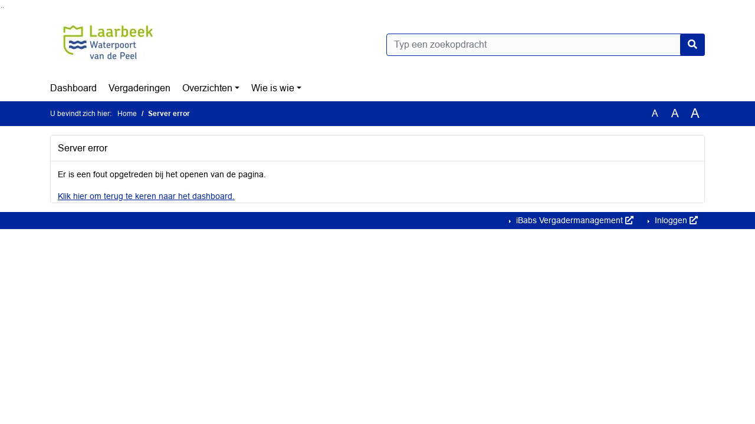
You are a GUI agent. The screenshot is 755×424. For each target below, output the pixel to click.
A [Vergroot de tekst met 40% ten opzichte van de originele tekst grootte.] (695, 114)
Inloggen (675, 220)
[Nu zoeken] (692, 45)
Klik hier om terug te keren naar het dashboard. (146, 196)
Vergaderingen (139, 88)
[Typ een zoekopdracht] (545, 45)
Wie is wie (272, 88)
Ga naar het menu (3, 7)
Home (127, 114)
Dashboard (73, 88)
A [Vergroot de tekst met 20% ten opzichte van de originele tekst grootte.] (675, 113)
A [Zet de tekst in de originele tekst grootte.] (655, 113)
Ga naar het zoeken (1, 7)
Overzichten (207, 88)
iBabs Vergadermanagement (573, 220)
